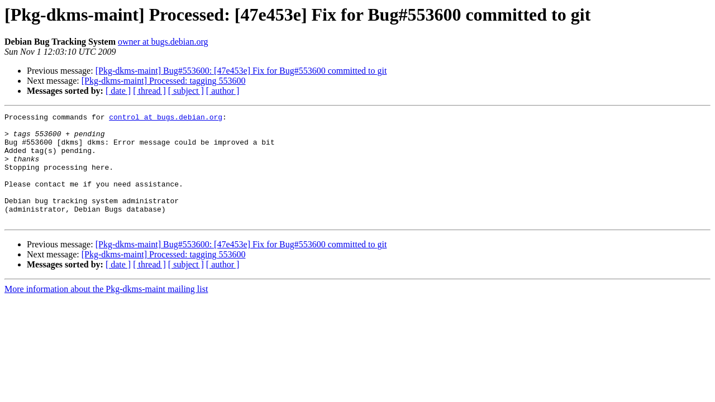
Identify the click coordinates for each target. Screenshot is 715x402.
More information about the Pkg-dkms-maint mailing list (106, 310)
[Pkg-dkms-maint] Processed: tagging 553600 (164, 80)
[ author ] (223, 90)
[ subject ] (186, 90)
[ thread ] (149, 90)
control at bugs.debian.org (165, 118)
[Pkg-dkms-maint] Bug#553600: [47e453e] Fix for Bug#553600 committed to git (241, 70)
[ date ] (118, 90)
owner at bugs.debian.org (163, 41)
